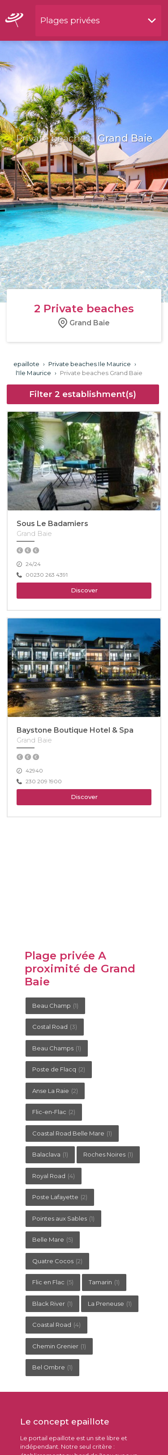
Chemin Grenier (59, 1346)
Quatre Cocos (57, 1261)
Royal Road (53, 1175)
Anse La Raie (55, 1090)
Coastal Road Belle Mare (72, 1133)
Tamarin (104, 1282)
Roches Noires (108, 1154)
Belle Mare (52, 1239)
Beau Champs (56, 1048)
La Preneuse (110, 1303)
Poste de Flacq (58, 1069)
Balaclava (50, 1154)
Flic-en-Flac (53, 1111)
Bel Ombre (52, 1367)
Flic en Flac (52, 1282)
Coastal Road (56, 1324)
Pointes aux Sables (63, 1218)
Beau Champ (55, 1005)
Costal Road (54, 1026)
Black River (52, 1303)
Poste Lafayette (59, 1196)
